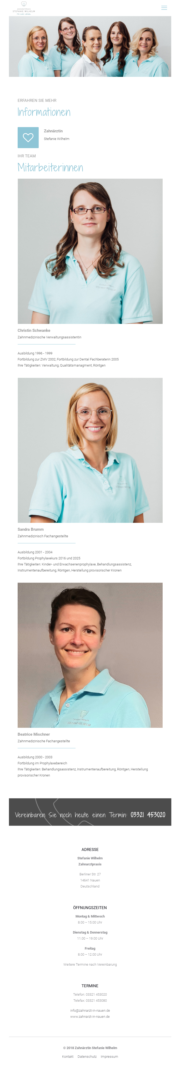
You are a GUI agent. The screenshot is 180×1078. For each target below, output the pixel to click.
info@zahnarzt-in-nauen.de (90, 1010)
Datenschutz (87, 1057)
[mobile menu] (164, 7)
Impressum (109, 1057)
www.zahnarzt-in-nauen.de (90, 1017)
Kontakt (67, 1057)
